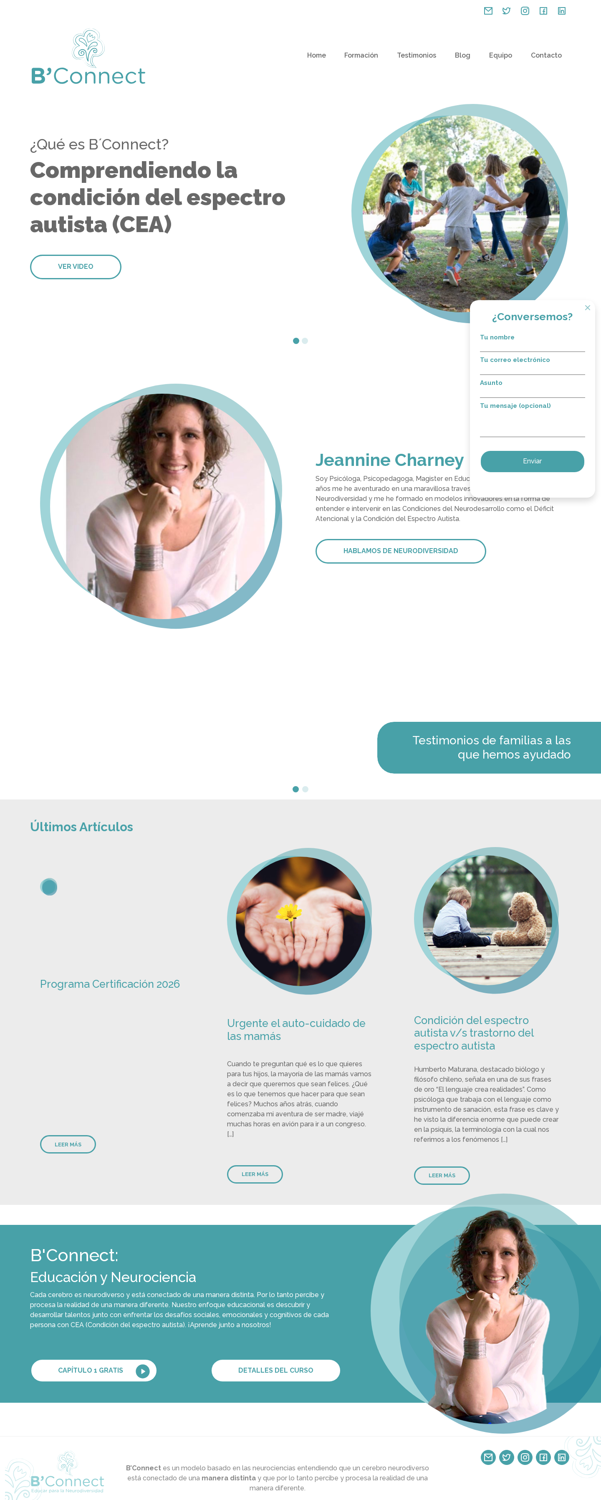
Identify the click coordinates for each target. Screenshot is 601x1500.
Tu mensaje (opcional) (542, 421)
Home (316, 55)
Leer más (68, 1144)
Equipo (500, 55)
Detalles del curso (275, 1370)
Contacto (546, 55)
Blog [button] (462, 55)
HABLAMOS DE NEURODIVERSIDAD (400, 551)
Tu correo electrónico (542, 365)
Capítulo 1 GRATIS (104, 1371)
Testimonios (416, 55)
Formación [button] (361, 55)
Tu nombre (542, 343)
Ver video (75, 267)
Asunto (542, 388)
